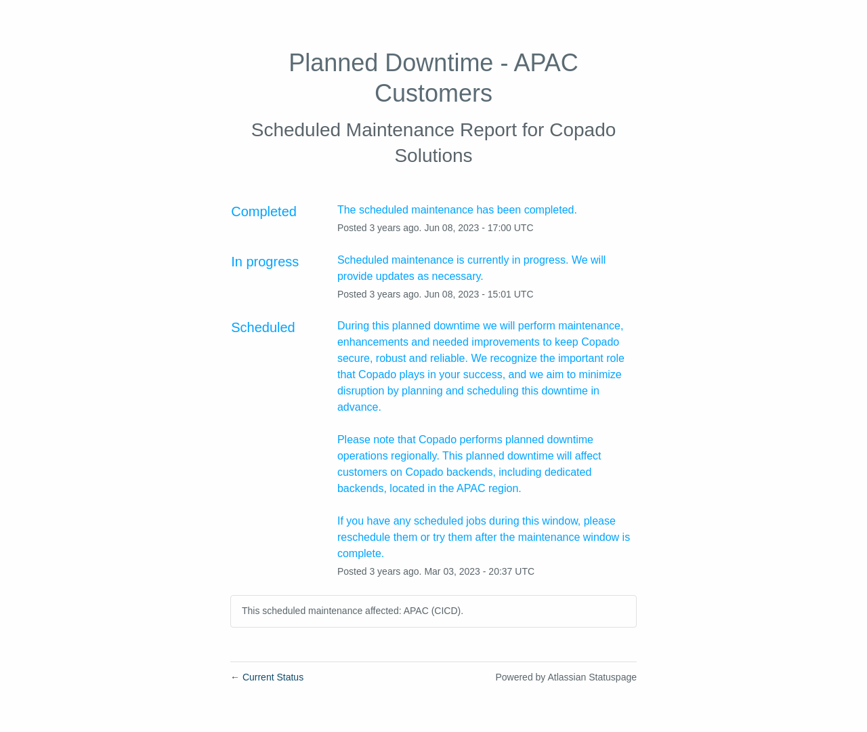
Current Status (266, 677)
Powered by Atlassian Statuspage (566, 677)
